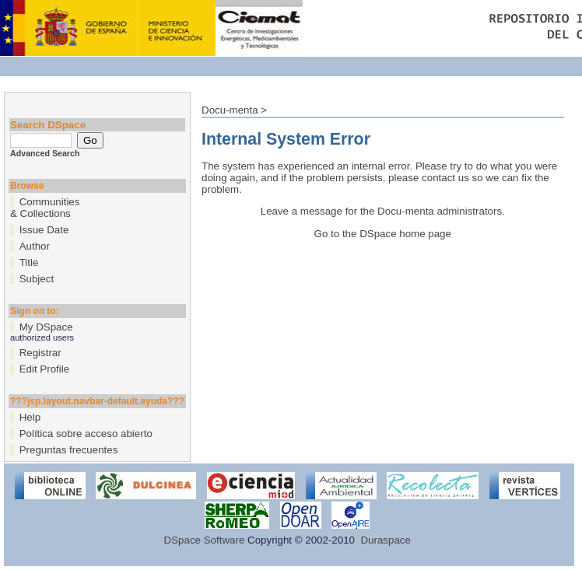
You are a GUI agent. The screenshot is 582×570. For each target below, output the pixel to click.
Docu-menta (230, 110)
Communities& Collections (44, 207)
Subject (36, 279)
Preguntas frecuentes (68, 450)
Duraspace (385, 540)
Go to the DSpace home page (382, 234)
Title (29, 262)
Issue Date (44, 230)
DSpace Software (204, 540)
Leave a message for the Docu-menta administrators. (383, 211)
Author (34, 246)
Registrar (40, 352)
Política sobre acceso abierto (86, 433)
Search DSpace (48, 125)
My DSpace (46, 327)
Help (29, 417)
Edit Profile (44, 369)
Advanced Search (44, 153)
